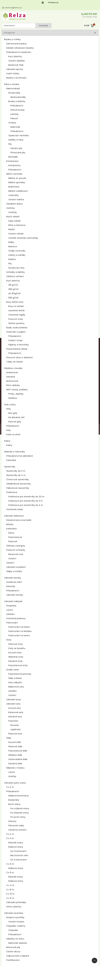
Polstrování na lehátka (19, 631)
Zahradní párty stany (15, 782)
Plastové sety (15, 733)
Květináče (11, 528)
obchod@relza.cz (13, 7)
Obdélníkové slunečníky (18, 483)
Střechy (12, 821)
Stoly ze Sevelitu (16, 648)
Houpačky (11, 605)
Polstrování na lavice (19, 635)
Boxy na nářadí (16, 306)
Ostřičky (10, 208)
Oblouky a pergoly (15, 545)
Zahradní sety (13, 703)
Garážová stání (14, 582)
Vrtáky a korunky (17, 250)
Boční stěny (14, 804)
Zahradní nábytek (13, 601)
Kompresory (12, 161)
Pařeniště (11, 460)
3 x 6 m (10, 872)
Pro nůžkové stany (19, 808)
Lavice (9, 610)
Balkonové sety (16, 686)
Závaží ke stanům (17, 829)
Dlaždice (12, 398)
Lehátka (10, 614)
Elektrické (15, 127)
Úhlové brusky (17, 110)
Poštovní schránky (15, 550)
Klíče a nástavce (17, 225)
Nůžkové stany (15, 847)
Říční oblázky (13, 385)
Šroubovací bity (16, 267)
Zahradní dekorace (14, 515)
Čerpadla (13, 930)
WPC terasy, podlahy (17, 389)
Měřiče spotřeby (16, 182)
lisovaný (14, 725)
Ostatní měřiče (16, 199)
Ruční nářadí (12, 216)
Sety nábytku (15, 682)
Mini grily (12, 413)
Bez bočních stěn (19, 855)
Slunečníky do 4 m (16, 475)
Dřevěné (10, 376)
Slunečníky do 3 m (15, 471)
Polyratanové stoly (18, 665)
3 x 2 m (10, 787)
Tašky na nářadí (14, 361)
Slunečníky (9, 466)
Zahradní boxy (13, 699)
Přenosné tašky (16, 825)
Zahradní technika (13, 913)
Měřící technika (14, 174)
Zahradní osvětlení (16, 567)
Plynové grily (14, 421)
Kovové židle (14, 742)
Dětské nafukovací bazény (20, 48)
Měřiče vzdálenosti (18, 191)
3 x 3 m (10, 838)
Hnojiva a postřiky (15, 917)
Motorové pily (13, 947)
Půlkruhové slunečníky (17, 488)
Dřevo (11, 533)
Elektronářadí (13, 88)
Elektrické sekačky (17, 943)
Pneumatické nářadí (16, 349)
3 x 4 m (10, 834)
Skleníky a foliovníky (14, 451)
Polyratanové (15, 537)
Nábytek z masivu (15, 767)
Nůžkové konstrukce (18, 795)
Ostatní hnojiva (16, 921)
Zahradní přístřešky (16, 902)
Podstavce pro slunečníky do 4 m (25, 505)
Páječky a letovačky (18, 344)
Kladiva (12, 259)
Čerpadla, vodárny (15, 926)
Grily (8, 408)
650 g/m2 (13, 297)
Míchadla (13, 156)
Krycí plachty (15, 56)
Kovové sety (14, 708)
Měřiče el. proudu (17, 178)
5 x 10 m (10, 893)
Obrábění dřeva (14, 203)
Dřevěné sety (15, 716)
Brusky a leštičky (16, 101)
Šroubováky (14, 92)
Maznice (12, 246)
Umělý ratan (12, 669)
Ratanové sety (15, 712)
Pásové (14, 118)
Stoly (8, 639)
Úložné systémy (16, 323)
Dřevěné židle (15, 763)
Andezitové (12, 372)
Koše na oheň (13, 434)
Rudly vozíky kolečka (16, 327)
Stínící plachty (13, 906)
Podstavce (11, 492)
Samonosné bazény (16, 43)
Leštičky (14, 114)
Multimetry (14, 186)
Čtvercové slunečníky (17, 479)
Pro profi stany (18, 817)
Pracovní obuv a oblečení (19, 357)
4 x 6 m (10, 898)
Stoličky (12, 776)
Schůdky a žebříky (15, 272)
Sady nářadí (14, 221)
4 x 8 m (10, 889)
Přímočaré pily (17, 152)
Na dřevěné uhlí (16, 417)
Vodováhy (13, 195)
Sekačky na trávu (15, 938)
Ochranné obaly (14, 509)
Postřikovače (12, 960)
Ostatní (12, 558)
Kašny (7, 441)
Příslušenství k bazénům (18, 52)
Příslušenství (16, 105)
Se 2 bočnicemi (18, 851)
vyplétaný (15, 729)
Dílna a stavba (11, 84)
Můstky (10, 524)
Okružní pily (16, 148)
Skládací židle (15, 755)
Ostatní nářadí (15, 233)
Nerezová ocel (15, 554)
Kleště (11, 229)
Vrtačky (12, 122)
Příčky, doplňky (16, 393)
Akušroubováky (18, 97)
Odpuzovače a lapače (17, 955)
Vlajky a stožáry (14, 571)
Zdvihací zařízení (15, 276)
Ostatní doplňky (16, 60)
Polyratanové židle (17, 750)
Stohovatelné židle (17, 759)
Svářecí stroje (15, 340)
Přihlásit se (53, 2)
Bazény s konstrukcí (16, 77)
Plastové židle (15, 746)
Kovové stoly (14, 652)
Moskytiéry (13, 800)
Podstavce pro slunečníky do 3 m (25, 500)
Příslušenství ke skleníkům (19, 456)
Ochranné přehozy (16, 618)
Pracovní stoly (15, 319)
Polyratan (13, 721)
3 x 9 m (10, 864)
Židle (8, 738)
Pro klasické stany (19, 812)
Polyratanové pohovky (19, 674)
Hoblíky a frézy (15, 139)
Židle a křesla (15, 678)
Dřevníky (10, 586)
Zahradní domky (12, 577)
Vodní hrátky (12, 73)
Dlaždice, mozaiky (13, 368)
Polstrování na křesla (19, 627)
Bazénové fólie (15, 65)
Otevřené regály (16, 314)
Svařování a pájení (16, 331)
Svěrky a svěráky (17, 255)
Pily (10, 144)
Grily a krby (10, 404)
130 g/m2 (13, 285)
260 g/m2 (13, 289)
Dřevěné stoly (15, 661)
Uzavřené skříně (16, 310)
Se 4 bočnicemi (18, 859)
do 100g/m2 (14, 293)
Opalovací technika (18, 135)
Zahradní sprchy (14, 69)
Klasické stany (15, 842)
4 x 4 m (10, 885)
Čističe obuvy (13, 951)
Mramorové (12, 381)
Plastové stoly (15, 644)
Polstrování (12, 622)
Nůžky (11, 242)
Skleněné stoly (15, 656)
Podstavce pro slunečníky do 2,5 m (26, 496)
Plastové (12, 541)
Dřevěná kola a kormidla (18, 520)
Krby (8, 430)
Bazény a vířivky (12, 39)
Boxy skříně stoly (14, 302)
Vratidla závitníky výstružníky (23, 238)
